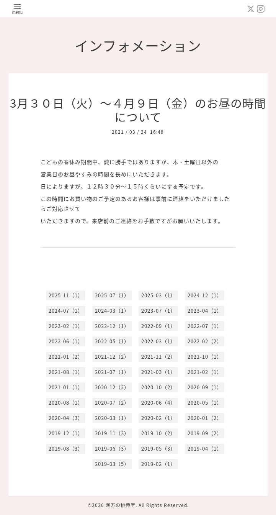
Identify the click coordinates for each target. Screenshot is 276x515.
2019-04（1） (205, 448)
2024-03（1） (112, 310)
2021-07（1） (112, 372)
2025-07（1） (112, 295)
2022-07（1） (205, 326)
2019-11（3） (112, 433)
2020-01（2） (205, 418)
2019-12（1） (66, 433)
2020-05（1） (205, 402)
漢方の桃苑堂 (121, 505)
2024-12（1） (205, 295)
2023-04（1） (205, 310)
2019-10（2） (158, 433)
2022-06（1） (66, 341)
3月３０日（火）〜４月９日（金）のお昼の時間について (138, 109)
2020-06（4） (158, 402)
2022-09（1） (158, 326)
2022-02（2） (205, 341)
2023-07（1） (158, 310)
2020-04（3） (66, 418)
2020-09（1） (205, 387)
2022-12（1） (112, 326)
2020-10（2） (158, 387)
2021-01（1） (66, 387)
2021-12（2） (112, 356)
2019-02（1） (158, 463)
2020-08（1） (66, 402)
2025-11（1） (66, 295)
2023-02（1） (66, 326)
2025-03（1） (158, 295)
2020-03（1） (112, 418)
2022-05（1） (112, 341)
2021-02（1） (205, 372)
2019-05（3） (158, 448)
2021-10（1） (205, 356)
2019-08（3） (66, 448)
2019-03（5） (112, 463)
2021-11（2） (158, 356)
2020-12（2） (112, 387)
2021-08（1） (66, 372)
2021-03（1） (158, 372)
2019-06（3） (112, 448)
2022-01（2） (66, 356)
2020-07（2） (112, 402)
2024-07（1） (66, 310)
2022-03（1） (158, 341)
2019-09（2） (205, 433)
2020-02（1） (158, 418)
